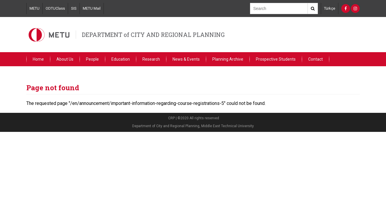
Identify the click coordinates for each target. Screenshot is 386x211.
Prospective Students (276, 59)
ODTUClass (55, 8)
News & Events (186, 59)
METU (34, 8)
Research (151, 59)
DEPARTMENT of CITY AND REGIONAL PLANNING (153, 34)
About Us (64, 59)
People (92, 59)
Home (38, 59)
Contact (315, 59)
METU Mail (92, 8)
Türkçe (329, 8)
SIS (74, 8)
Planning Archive (227, 59)
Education (120, 59)
